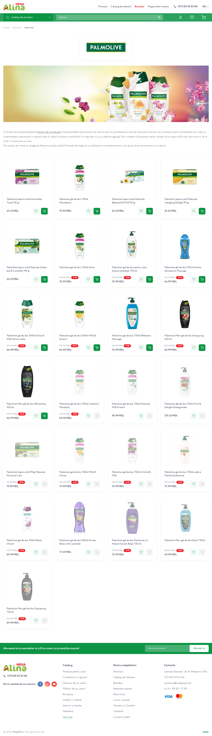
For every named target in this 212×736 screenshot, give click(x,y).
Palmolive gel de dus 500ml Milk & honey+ (77, 337)
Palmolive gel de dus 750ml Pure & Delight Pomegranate (182, 405)
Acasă (6, 27)
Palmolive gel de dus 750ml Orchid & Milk (131, 473)
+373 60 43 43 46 (174, 677)
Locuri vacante (121, 700)
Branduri (139, 6)
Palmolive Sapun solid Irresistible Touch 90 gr (24, 201)
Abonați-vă (199, 648)
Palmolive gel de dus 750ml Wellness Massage (131, 337)
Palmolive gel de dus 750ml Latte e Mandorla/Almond (182, 473)
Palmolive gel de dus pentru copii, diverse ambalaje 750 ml (129, 269)
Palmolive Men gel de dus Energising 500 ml (184, 337)
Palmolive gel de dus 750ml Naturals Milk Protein (131, 405)
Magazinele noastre (158, 6)
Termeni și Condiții (124, 706)
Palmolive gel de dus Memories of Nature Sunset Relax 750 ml (130, 542)
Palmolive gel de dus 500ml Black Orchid (24, 542)
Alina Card (119, 694)
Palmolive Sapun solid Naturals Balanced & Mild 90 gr (128, 201)
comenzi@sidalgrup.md (177, 683)
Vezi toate (67, 717)
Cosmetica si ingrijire (75, 677)
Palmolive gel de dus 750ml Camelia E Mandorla (79, 405)
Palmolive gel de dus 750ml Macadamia (73, 201)
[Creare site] (205, 732)
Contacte (118, 711)
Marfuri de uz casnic (74, 689)
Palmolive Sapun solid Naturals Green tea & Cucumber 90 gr (27, 269)
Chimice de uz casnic (75, 683)
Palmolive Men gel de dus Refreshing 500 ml (26, 405)
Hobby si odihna (72, 700)
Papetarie (68, 711)
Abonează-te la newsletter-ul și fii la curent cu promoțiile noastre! (41, 648)
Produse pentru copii (74, 672)
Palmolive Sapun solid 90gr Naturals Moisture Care (26, 473)
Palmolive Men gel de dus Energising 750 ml (26, 610)
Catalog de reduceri (121, 6)
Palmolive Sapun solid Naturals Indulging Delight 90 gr (180, 201)
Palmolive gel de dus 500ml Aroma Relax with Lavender (77, 542)
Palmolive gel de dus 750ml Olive (76, 267)
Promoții (102, 6)
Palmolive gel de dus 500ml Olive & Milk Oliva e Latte (25, 337)
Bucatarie (68, 694)
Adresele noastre (122, 689)
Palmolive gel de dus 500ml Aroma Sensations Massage (182, 269)
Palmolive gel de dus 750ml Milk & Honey (77, 473)
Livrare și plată (121, 717)
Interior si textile (72, 706)
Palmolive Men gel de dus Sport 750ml (184, 540)
